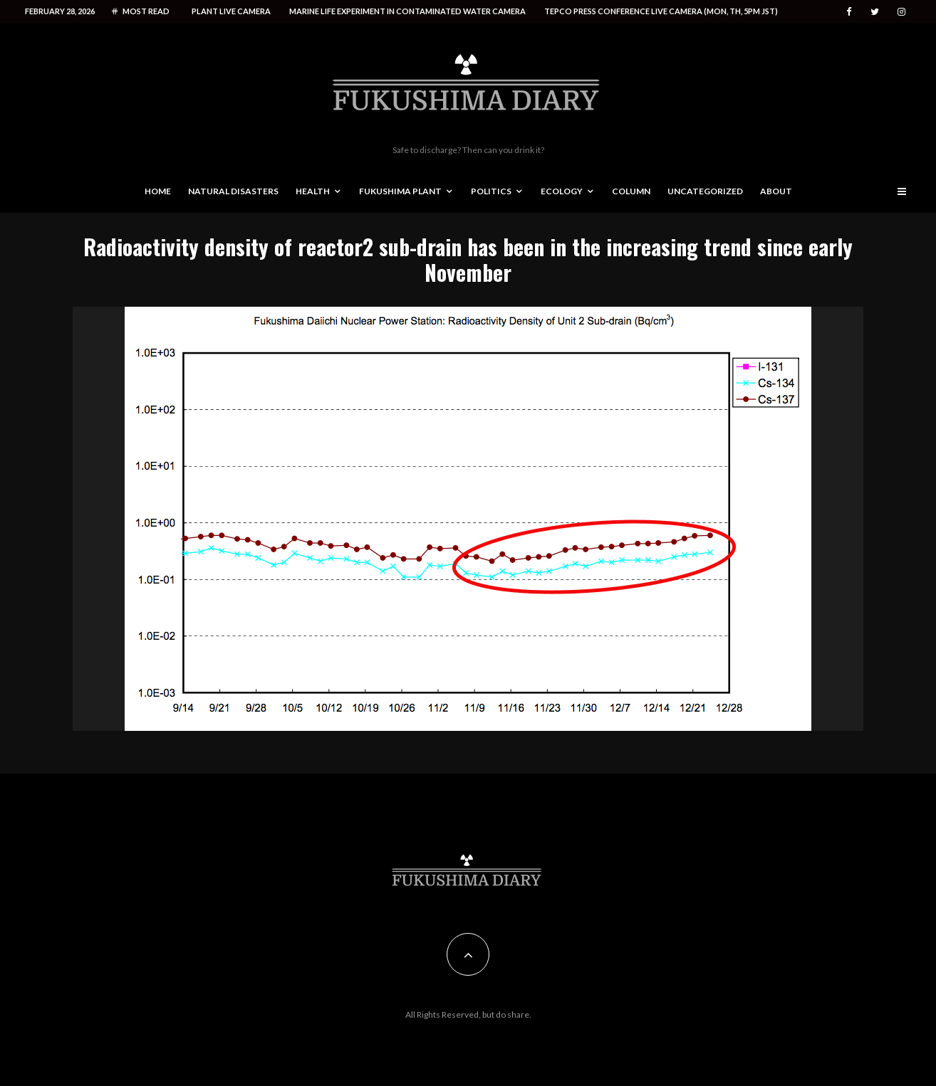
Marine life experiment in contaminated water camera (407, 11)
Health (313, 191)
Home (158, 191)
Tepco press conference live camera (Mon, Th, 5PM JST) (661, 11)
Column (631, 191)
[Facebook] (849, 11)
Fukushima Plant (400, 191)
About (776, 191)
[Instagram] (901, 11)
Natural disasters (233, 191)
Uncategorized (705, 191)
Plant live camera (231, 11)
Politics (491, 191)
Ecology (562, 191)
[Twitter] (874, 11)
